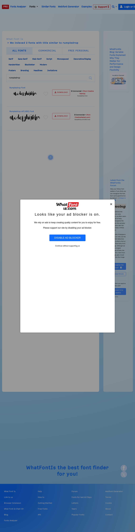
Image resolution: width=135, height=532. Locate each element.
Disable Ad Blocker (67, 237)
